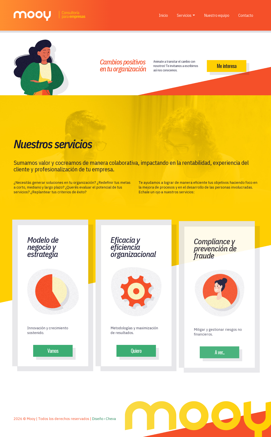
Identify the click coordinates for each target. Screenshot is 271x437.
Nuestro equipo (216, 15)
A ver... (219, 357)
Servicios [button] (184, 15)
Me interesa (226, 65)
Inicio (163, 15)
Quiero (136, 353)
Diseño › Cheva (104, 418)
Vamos (53, 350)
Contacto (245, 15)
